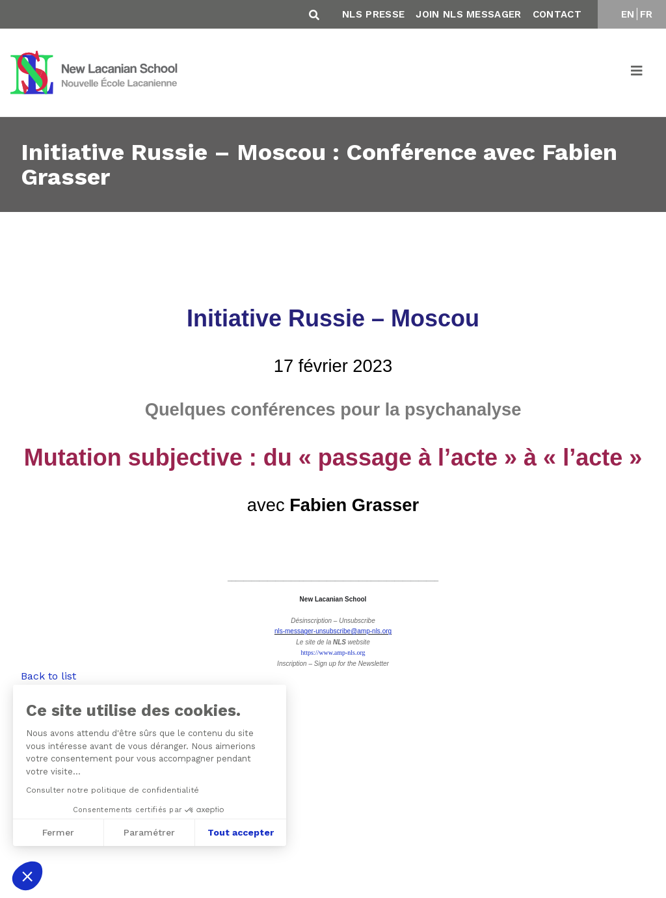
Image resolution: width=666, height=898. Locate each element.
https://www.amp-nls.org (332, 652)
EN (628, 14)
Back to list (48, 676)
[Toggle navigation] (637, 73)
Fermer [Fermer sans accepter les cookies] (57, 832)
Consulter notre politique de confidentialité (111, 790)
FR (646, 14)
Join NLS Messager (468, 14)
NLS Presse (373, 14)
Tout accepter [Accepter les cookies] (239, 832)
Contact (557, 14)
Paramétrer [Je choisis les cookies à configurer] (148, 832)
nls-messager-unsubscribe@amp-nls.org (333, 631)
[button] (27, 875)
